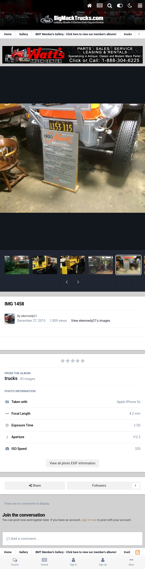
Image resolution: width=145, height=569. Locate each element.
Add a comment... (22, 527)
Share (35, 473)
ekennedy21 (29, 304)
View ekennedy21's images (90, 308)
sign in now (89, 508)
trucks (11, 366)
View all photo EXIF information (72, 451)
